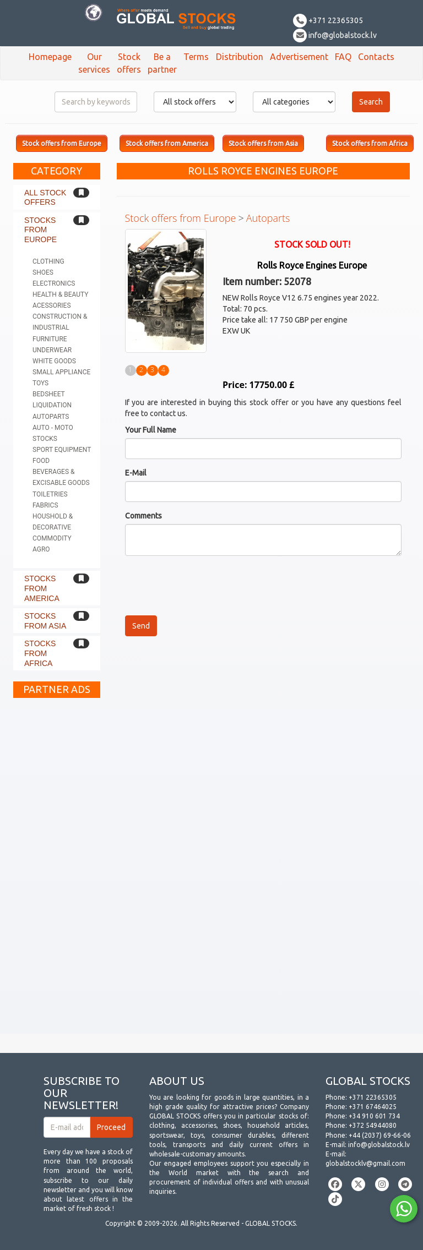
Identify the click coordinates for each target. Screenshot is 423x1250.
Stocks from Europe (40, 230)
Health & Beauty (60, 294)
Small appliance (61, 372)
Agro (41, 549)
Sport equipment (61, 450)
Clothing (48, 261)
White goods (54, 361)
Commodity (52, 538)
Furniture (49, 339)
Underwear (52, 350)
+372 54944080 (373, 1125)
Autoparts (50, 417)
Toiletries (50, 494)
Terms (196, 57)
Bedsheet (48, 394)
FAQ (343, 57)
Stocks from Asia (45, 621)
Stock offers (129, 63)
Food (41, 461)
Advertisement (299, 57)
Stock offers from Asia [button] (263, 143)
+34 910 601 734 (374, 1116)
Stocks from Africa (40, 653)
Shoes (42, 272)
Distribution (239, 57)
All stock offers (45, 197)
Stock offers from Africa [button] (370, 143)
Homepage (50, 57)
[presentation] (208, 585)
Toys (40, 383)
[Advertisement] (56, 868)
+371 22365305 (328, 20)
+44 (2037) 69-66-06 (380, 1135)
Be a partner (162, 63)
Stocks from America (41, 588)
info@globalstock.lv (335, 35)
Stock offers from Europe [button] (61, 143)
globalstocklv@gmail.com (365, 1163)
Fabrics (45, 505)
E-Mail (136, 472)
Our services (94, 63)
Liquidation (52, 405)
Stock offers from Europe (180, 218)
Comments (143, 515)
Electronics (53, 283)
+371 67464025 (373, 1106)
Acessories (51, 305)
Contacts (376, 57)
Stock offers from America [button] (167, 143)
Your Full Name (150, 429)
